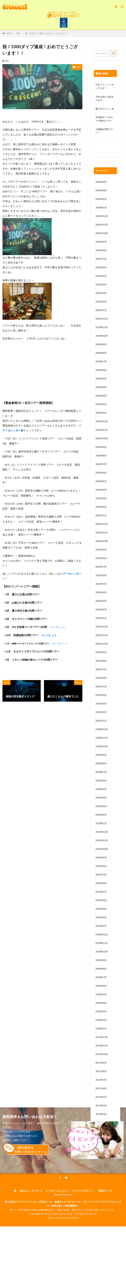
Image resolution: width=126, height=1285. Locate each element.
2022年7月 (101, 566)
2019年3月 (101, 908)
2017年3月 (101, 1114)
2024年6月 (101, 370)
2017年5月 (101, 1097)
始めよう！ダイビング (31, 1242)
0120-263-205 (104, 152)
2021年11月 (101, 635)
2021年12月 (101, 626)
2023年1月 (101, 515)
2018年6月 (101, 985)
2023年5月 (101, 481)
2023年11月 (101, 429)
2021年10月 (101, 643)
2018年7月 (101, 977)
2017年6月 (101, 1088)
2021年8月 (101, 660)
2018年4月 (101, 1002)
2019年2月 (101, 917)
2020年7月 (101, 772)
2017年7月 (101, 1079)
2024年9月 (101, 344)
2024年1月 (101, 412)
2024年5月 (101, 378)
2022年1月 (101, 618)
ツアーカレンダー (70, 573)
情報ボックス (105, 1242)
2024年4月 (101, 387)
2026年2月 (101, 199)
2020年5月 (101, 789)
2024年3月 (101, 395)
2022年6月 (101, 575)
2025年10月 (101, 233)
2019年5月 (101, 891)
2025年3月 (101, 293)
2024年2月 (101, 404)
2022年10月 (101, 541)
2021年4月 (101, 695)
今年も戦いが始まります (104, 98)
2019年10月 (101, 849)
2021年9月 (101, 652)
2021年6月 (101, 677)
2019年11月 (101, 840)
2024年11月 (101, 327)
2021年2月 (101, 712)
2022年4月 (101, 592)
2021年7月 (101, 669)
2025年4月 (101, 284)
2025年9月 (101, 241)
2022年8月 (101, 558)
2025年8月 (101, 250)
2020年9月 (101, 754)
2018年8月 (101, 968)
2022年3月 (101, 600)
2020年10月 (101, 746)
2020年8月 (101, 763)
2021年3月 (101, 703)
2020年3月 (101, 806)
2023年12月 (101, 421)
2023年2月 (101, 506)
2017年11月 (101, 1045)
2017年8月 (101, 1071)
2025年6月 (101, 267)
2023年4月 (101, 489)
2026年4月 (101, 181)
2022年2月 (101, 609)
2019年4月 (101, 900)
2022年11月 (101, 532)
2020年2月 (101, 814)
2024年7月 (101, 361)
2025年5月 (101, 275)
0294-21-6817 (65, 15)
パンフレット (57, 626)
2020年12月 (101, 729)
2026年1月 (101, 207)
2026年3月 (101, 190)
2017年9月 (101, 1062)
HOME (8, 33)
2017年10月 (101, 1054)
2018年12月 (101, 934)
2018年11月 (101, 943)
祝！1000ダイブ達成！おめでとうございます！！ (47, 33)
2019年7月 (101, 874)
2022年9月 (101, 549)
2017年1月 (101, 1131)
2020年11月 (101, 737)
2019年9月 (101, 857)
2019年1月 (101, 925)
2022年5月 (101, 583)
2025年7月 (101, 258)
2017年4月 (101, 1105)
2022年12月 (101, 524)
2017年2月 (101, 1122)
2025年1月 (101, 310)
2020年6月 (101, 780)
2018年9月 (101, 960)
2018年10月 (101, 951)
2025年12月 (101, 216)
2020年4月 (101, 797)
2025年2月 (101, 301)
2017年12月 (101, 1037)
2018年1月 (101, 1028)
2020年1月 (101, 823)
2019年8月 (101, 866)
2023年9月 (101, 447)
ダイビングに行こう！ (83, 1242)
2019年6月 (101, 883)
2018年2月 (101, 1020)
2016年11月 (101, 1148)
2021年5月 (101, 686)
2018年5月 (101, 994)
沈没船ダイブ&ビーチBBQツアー (104, 119)
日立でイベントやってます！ (104, 86)
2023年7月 (101, 464)
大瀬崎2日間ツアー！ (104, 131)
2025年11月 (101, 224)
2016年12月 (101, 1139)
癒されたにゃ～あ (104, 108)
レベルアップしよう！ (57, 1242)
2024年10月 (101, 335)
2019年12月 (101, 831)
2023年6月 (101, 472)
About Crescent (63, 1246)
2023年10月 (101, 438)
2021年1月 (101, 720)
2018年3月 (101, 1011)
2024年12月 (101, 318)
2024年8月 (101, 352)
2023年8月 (101, 455)
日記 (18, 33)
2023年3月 (101, 498)
